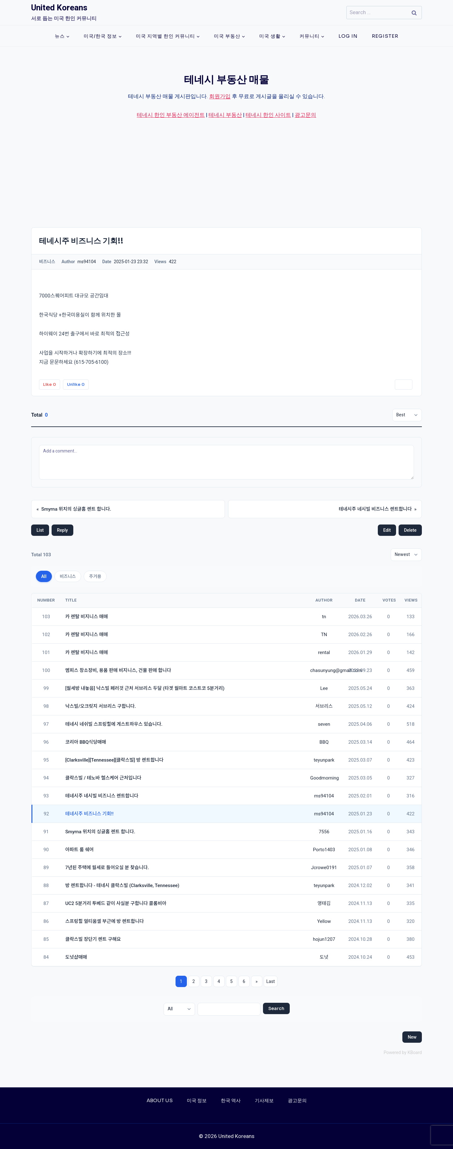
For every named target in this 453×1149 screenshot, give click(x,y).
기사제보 (264, 1100)
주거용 (95, 576)
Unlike (76, 384)
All (44, 576)
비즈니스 (68, 576)
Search (276, 1008)
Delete (410, 530)
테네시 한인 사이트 (268, 115)
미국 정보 (197, 1100)
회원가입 (220, 96)
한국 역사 (231, 1100)
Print (403, 384)
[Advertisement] (226, 173)
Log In (348, 36)
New (412, 1037)
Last (270, 981)
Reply (62, 530)
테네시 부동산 (225, 115)
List (40, 530)
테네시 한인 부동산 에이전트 (171, 115)
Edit (387, 530)
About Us (160, 1100)
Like (49, 384)
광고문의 (305, 115)
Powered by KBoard (402, 1052)
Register (385, 36)
